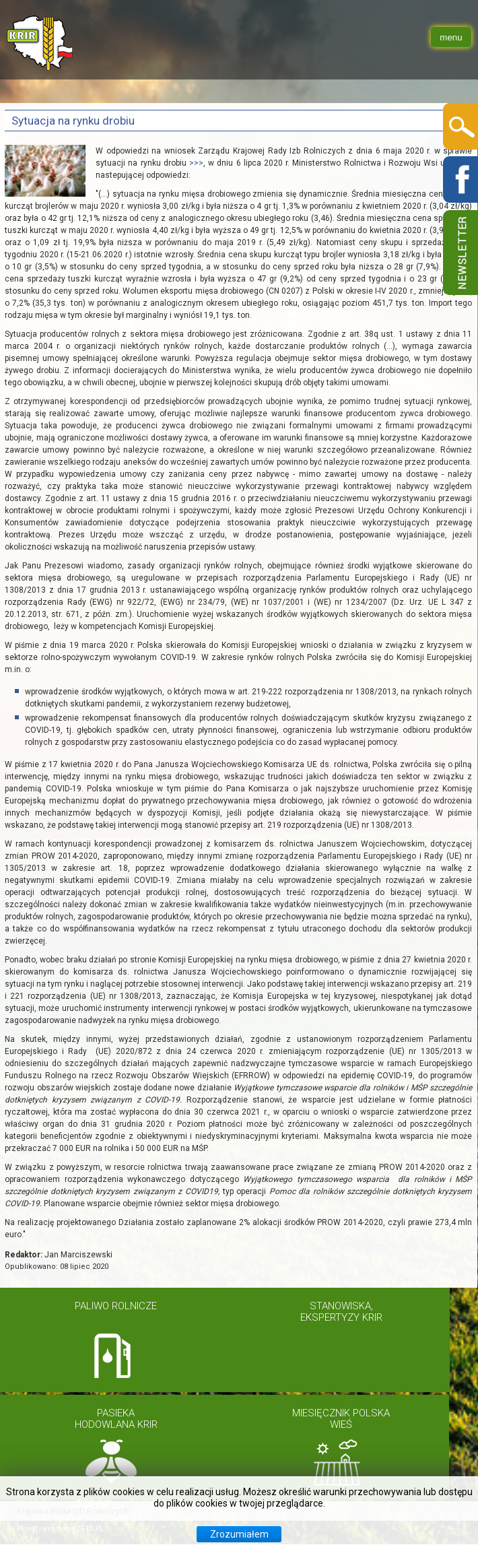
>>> (196, 163)
